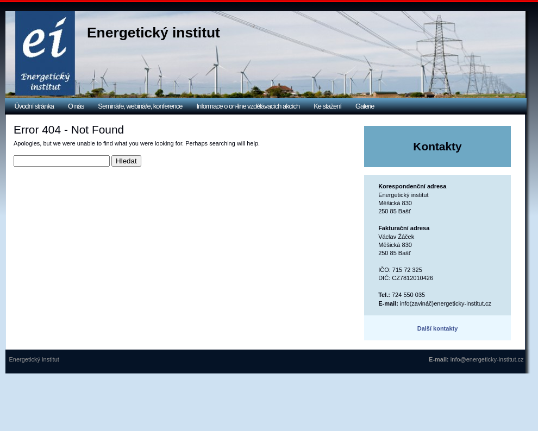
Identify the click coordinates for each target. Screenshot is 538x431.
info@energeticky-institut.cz (487, 359)
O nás (76, 106)
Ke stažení (327, 106)
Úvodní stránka (34, 106)
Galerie (364, 106)
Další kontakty (437, 328)
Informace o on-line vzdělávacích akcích (247, 106)
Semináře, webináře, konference (140, 106)
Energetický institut (153, 32)
